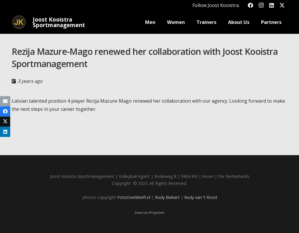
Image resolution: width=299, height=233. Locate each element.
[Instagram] (261, 5)
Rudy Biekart (167, 197)
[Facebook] (250, 5)
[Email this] (5, 101)
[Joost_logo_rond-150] (19, 22)
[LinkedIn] (271, 5)
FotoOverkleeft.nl (133, 197)
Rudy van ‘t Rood (200, 197)
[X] (282, 5)
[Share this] (5, 111)
